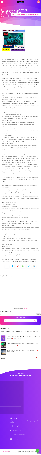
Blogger (26, 308)
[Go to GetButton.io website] (37, 453)
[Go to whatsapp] (37, 451)
